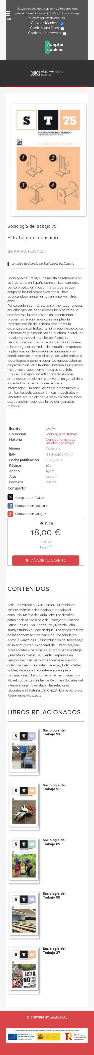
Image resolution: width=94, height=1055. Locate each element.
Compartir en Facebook (28, 506)
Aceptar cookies (48, 47)
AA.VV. (20, 251)
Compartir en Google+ (27, 514)
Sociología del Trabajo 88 (54, 895)
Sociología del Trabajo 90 (54, 787)
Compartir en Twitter (26, 497)
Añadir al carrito (48, 560)
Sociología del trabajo (61, 434)
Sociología (66, 443)
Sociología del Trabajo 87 (54, 951)
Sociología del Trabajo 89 (54, 842)
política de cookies (52, 18)
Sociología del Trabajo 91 (54, 732)
